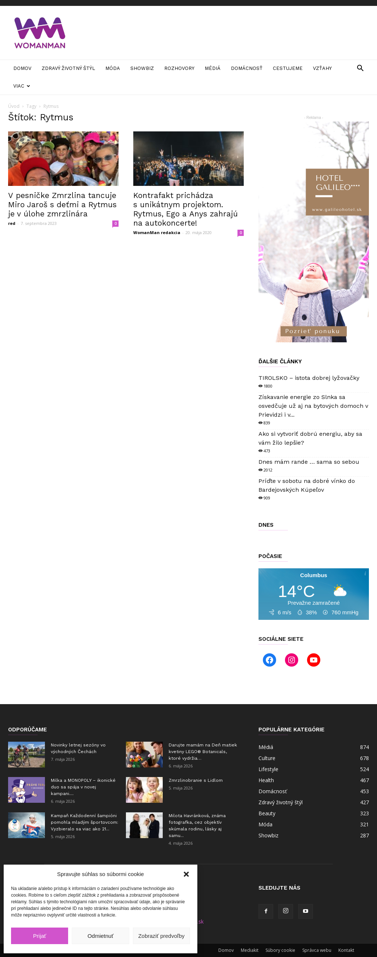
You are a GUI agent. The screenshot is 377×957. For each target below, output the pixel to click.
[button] (186, 874)
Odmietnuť (101, 936)
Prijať (39, 936)
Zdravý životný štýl (68, 68)
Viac (21, 86)
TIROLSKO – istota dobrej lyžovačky (308, 377)
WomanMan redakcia (156, 232)
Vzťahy (322, 68)
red (11, 223)
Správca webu (316, 950)
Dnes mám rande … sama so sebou (308, 461)
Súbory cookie (280, 950)
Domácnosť (247, 68)
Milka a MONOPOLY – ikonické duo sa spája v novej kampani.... (83, 787)
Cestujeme (288, 68)
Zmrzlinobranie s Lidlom (196, 780)
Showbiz (142, 68)
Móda (112, 68)
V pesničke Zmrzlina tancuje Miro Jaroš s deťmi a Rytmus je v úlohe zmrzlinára (62, 204)
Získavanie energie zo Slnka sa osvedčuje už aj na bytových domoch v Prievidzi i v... (313, 405)
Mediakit (249, 950)
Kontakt (346, 950)
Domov (22, 68)
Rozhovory (179, 68)
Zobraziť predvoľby (161, 936)
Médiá (213, 68)
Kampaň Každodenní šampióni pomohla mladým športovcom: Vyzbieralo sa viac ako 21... (84, 822)
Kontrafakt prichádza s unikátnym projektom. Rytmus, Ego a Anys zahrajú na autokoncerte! (185, 209)
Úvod (14, 106)
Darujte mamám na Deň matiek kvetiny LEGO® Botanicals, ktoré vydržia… (203, 751)
